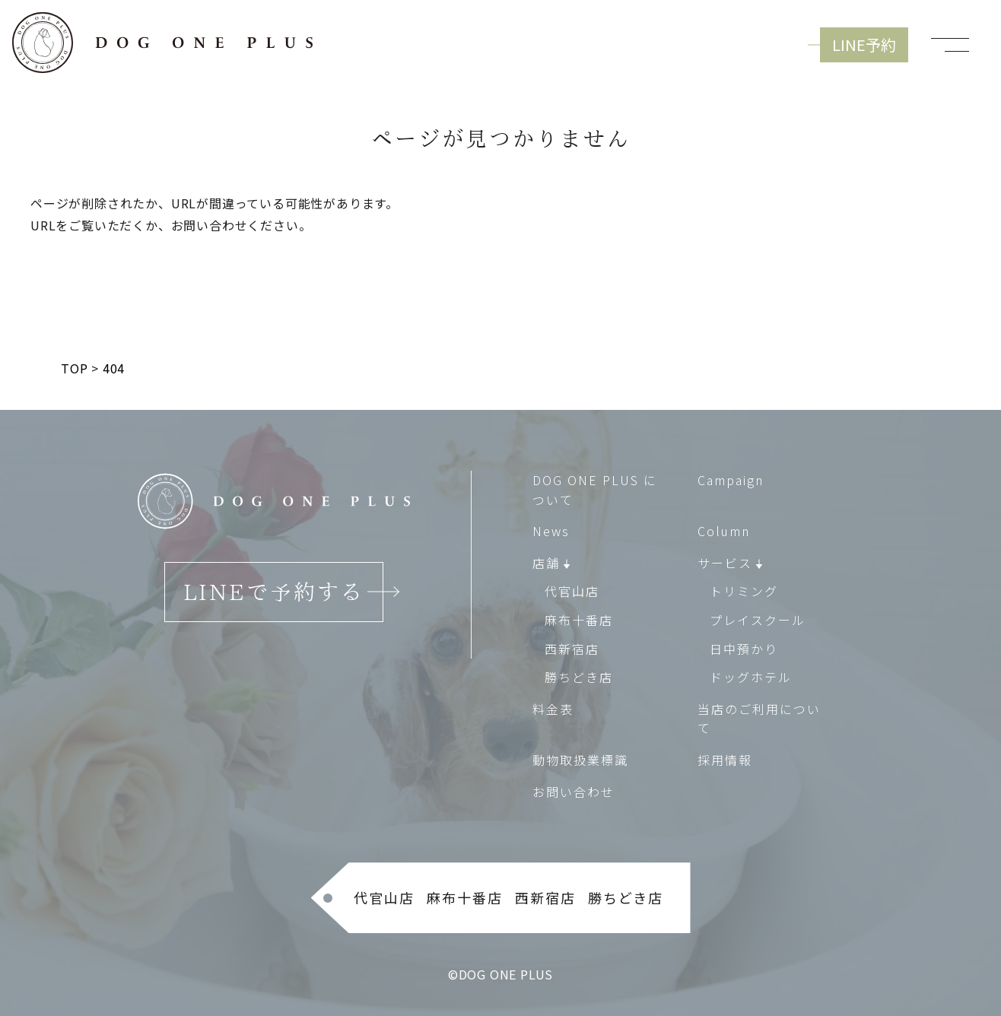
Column (724, 531)
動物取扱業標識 (580, 760)
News (551, 531)
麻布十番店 (579, 620)
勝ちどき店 (579, 677)
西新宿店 (572, 649)
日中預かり (744, 649)
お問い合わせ (573, 792)
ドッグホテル (751, 677)
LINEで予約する (273, 591)
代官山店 (572, 592)
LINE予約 (864, 44)
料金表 (553, 709)
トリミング (744, 592)
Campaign (731, 480)
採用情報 (725, 760)
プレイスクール (758, 620)
